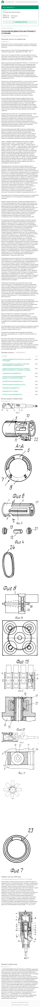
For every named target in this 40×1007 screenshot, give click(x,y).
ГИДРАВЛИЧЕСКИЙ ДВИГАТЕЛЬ (10, 388)
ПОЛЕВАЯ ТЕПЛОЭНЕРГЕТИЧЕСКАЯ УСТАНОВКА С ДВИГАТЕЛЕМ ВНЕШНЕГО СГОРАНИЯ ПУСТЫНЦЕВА (16, 369)
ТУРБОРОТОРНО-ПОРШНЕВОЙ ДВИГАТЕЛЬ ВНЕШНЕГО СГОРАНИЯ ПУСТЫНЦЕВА (14, 377)
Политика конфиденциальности (20, 1002)
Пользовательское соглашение (20, 1004)
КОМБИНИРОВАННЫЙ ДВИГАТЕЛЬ (11, 373)
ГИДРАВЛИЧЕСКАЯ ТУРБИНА (10, 391)
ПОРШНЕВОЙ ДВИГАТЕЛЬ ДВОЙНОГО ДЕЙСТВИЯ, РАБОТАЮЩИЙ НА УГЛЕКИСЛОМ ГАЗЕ (15, 364)
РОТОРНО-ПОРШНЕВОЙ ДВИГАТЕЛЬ (12, 394)
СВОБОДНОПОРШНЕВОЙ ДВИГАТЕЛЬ (12, 381)
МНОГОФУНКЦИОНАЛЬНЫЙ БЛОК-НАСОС (14, 384)
